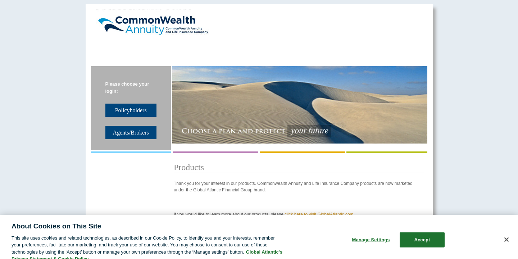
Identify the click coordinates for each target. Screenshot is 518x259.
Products (238, 51)
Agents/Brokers (351, 51)
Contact (404, 51)
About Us (114, 51)
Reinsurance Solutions (176, 51)
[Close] (506, 243)
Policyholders (291, 51)
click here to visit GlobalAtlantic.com (319, 214)
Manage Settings (371, 243)
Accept (422, 243)
